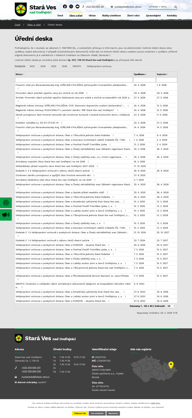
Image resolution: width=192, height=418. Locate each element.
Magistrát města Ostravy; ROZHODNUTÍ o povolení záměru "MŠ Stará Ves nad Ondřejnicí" (67, 110)
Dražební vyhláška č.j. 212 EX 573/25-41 (39, 122)
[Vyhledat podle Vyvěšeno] (145, 79)
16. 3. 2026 (139, 161)
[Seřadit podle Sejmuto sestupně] (167, 74)
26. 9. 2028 (162, 170)
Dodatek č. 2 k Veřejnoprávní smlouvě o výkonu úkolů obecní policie (55, 170)
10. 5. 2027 (162, 249)
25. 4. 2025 (139, 184)
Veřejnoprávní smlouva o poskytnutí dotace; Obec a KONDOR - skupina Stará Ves (63, 245)
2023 (32, 66)
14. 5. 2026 (162, 127)
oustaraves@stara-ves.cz (127, 6)
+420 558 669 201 (95, 6)
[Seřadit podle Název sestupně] (24, 74)
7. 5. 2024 (139, 249)
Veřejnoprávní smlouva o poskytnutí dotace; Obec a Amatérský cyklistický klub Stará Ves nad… (71, 201)
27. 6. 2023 (139, 291)
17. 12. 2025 (140, 166)
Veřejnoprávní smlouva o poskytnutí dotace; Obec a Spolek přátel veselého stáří (62, 192)
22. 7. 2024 (139, 240)
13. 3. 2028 (162, 201)
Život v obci (133, 15)
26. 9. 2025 (139, 170)
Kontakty (172, 15)
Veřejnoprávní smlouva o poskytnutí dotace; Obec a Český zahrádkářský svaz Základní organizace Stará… (74, 151)
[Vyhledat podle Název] (74, 79)
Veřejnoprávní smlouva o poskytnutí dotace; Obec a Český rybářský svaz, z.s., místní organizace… (72, 157)
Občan (92, 15)
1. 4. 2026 (139, 139)
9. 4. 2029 (162, 135)
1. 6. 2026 (162, 85)
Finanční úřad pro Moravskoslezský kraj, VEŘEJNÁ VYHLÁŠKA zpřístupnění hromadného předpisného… (72, 87)
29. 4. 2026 (140, 93)
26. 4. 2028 (162, 184)
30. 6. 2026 (162, 291)
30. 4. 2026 (139, 85)
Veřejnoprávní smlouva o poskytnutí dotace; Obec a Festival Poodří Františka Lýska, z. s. (66, 206)
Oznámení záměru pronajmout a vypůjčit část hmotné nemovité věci (56, 175)
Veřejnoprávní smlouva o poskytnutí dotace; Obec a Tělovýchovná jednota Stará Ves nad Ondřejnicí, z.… (73, 217)
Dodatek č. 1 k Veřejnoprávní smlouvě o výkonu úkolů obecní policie (55, 240)
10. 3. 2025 (139, 201)
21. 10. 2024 (140, 232)
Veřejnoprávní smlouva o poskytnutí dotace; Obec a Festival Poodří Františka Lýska (64, 144)
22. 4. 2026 (139, 122)
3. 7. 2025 (139, 179)
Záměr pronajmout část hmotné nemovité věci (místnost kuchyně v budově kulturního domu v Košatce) (73, 116)
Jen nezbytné (97, 413)
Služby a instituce (111, 15)
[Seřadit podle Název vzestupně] (24, 73)
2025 (53, 66)
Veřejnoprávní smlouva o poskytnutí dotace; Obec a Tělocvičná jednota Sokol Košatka (65, 135)
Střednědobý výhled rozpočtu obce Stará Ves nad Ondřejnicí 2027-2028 (57, 166)
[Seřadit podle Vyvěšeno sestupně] (146, 74)
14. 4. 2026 (139, 127)
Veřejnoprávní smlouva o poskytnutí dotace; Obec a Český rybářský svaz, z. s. (61, 223)
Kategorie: (20, 66)
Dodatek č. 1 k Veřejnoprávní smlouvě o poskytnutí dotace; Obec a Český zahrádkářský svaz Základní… (72, 234)
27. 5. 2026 (162, 97)
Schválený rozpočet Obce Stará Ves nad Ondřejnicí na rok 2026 (53, 161)
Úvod (60, 15)
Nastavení (113, 413)
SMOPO (77, 66)
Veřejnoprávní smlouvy (99, 66)
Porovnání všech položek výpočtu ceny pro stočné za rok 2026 (52, 93)
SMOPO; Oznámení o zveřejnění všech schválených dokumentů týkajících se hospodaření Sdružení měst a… (73, 285)
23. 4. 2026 (139, 114)
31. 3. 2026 (139, 144)
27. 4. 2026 (139, 97)
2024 (43, 66)
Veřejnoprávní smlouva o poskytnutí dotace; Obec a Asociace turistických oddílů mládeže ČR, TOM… (73, 139)
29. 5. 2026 (162, 93)
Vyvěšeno (139, 74)
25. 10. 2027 (163, 232)
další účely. (155, 403)
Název (19, 74)
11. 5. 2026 (162, 114)
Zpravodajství (153, 15)
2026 (64, 66)
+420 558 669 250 (31, 371)
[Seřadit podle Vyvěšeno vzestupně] (146, 73)
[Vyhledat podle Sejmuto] (166, 79)
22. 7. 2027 (162, 240)
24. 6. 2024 (139, 245)
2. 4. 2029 (162, 139)
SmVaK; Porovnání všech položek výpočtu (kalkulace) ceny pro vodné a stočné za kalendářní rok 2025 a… (73, 99)
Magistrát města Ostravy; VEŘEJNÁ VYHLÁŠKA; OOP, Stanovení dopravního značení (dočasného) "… (73, 105)
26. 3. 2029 (162, 149)
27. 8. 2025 (139, 175)
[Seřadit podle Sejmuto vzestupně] (167, 73)
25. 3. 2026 (139, 149)
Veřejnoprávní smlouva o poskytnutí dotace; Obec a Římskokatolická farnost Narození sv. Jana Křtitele (72, 277)
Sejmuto (161, 74)
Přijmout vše (80, 413)
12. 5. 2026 (162, 105)
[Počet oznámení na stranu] (170, 306)
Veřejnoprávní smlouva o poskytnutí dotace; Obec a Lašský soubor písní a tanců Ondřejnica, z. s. (71, 210)
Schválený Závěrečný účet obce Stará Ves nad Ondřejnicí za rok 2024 (56, 179)
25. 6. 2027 (162, 245)
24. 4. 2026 (139, 105)
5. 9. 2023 (139, 283)
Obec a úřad (75, 15)
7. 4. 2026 (139, 135)
